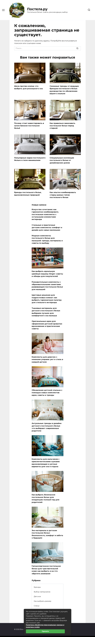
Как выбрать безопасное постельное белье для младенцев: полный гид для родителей (45, 492)
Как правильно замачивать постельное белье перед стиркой (62, 125)
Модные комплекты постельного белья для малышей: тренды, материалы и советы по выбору (47, 236)
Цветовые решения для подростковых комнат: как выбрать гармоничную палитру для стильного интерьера (47, 295)
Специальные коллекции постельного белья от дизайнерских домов (62, 159)
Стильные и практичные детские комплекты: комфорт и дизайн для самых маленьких (47, 225)
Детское (37, 589)
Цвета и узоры (40, 608)
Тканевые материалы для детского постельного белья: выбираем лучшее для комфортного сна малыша (46, 307)
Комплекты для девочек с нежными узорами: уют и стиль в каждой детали (47, 354)
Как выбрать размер (42, 594)
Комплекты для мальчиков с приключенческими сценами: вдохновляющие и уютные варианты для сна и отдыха (46, 456)
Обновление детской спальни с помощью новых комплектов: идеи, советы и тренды (47, 387)
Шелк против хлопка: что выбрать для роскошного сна (28, 87)
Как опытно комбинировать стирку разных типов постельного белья (63, 193)
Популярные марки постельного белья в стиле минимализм (29, 158)
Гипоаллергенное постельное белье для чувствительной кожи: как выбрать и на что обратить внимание (46, 562)
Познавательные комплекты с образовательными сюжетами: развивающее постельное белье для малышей (47, 282)
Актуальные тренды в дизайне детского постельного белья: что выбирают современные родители (47, 421)
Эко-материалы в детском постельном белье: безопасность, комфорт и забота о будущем (47, 527)
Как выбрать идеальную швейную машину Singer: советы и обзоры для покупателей (47, 271)
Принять (45, 631)
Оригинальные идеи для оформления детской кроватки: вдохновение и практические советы (47, 320)
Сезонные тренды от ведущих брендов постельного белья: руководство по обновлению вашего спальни (64, 89)
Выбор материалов (42, 584)
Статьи (36, 598)
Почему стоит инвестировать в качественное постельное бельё (29, 125)
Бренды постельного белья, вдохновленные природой (27, 192)
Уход (36, 603)
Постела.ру (37, 9)
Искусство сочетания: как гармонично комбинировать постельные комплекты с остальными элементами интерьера (45, 212)
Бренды (37, 580)
